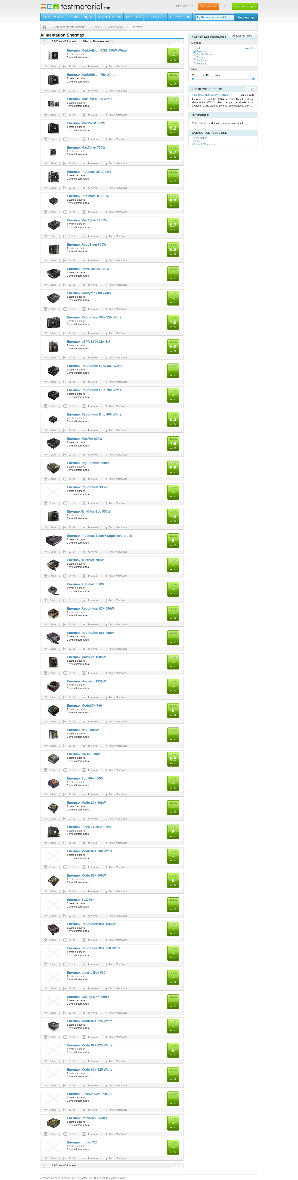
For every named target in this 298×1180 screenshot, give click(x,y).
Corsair (201, 57)
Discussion (180, 17)
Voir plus (250, 48)
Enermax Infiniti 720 (82, 1142)
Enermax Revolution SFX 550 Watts (94, 317)
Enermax (202, 51)
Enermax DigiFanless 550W (88, 463)
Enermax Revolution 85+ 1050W (91, 924)
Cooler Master (205, 54)
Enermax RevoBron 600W (86, 244)
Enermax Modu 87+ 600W (86, 875)
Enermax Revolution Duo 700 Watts (94, 390)
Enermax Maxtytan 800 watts (89, 293)
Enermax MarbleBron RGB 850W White (97, 50)
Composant (53, 17)
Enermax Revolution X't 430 (88, 487)
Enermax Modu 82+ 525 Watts (89, 1021)
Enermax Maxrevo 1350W (86, 681)
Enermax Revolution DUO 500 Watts (94, 366)
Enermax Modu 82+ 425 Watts (89, 1045)
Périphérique (80, 17)
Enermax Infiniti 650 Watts (87, 1118)
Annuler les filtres (242, 35)
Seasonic (202, 63)
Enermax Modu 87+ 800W (86, 802)
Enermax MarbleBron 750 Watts (91, 74)
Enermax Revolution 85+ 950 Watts (94, 948)
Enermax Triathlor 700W (85, 560)
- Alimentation (199, 137)
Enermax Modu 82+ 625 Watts (89, 1069)
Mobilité (133, 17)
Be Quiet (202, 60)
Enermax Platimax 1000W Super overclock (99, 536)
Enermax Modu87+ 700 (84, 705)
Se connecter (208, 6)
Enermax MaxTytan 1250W (87, 220)
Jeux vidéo (155, 17)
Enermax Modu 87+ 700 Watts (89, 851)
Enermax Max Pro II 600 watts (89, 99)
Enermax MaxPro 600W (84, 438)
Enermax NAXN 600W (83, 754)
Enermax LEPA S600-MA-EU (88, 341)
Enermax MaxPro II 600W (86, 123)
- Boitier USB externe (204, 144)
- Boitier (196, 141)
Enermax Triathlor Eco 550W (89, 511)
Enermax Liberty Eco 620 (86, 972)
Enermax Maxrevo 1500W (86, 657)
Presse (66, 1178)
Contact (83, 1178)
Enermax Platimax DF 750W (88, 196)
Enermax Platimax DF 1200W (89, 172)
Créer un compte (245, 6)
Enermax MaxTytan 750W (86, 147)
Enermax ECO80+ (80, 900)
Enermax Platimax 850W (85, 584)
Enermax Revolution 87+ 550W (90, 608)
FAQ (74, 1178)
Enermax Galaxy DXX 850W (88, 997)
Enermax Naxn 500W (83, 730)
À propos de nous (50, 1178)
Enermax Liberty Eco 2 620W (89, 827)
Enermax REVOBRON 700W (88, 269)
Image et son (109, 17)
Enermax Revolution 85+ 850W (90, 633)
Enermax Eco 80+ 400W (85, 778)
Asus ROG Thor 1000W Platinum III (212, 94)
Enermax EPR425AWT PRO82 (89, 1094)
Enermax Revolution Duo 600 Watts (94, 414)
